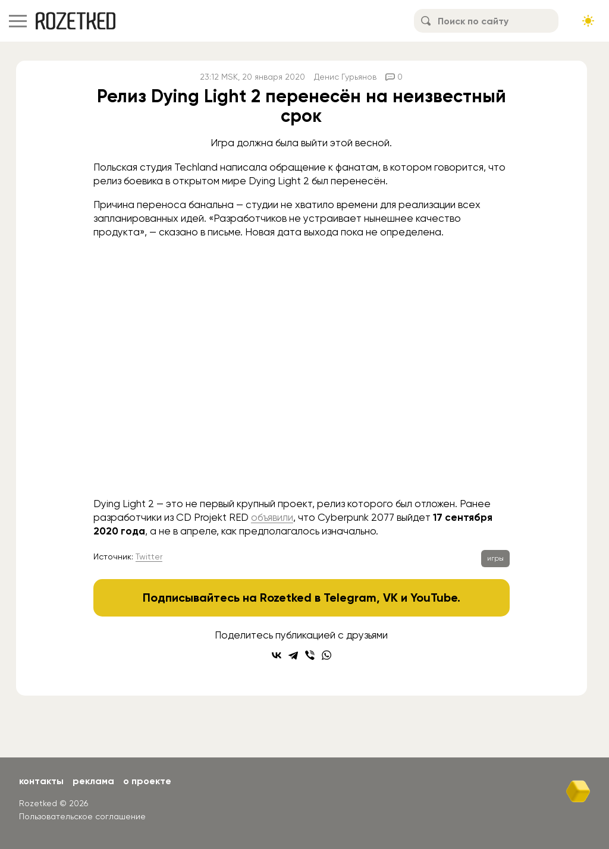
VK (390, 597)
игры (495, 558)
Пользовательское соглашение (82, 816)
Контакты (41, 781)
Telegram (350, 597)
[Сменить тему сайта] (588, 21)
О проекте (147, 781)
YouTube (433, 597)
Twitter (149, 556)
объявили (272, 517)
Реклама (93, 781)
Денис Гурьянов (345, 77)
